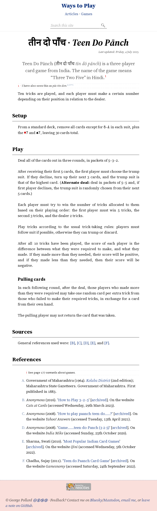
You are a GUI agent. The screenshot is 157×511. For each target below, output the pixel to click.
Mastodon (111, 500)
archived (99, 399)
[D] (85, 342)
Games (86, 13)
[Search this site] (74, 25)
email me (128, 500)
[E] (92, 342)
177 (71, 86)
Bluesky (96, 500)
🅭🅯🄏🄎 (40, 500)
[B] (72, 342)
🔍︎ (103, 25)
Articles (71, 13)
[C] (79, 342)
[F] (106, 342)
